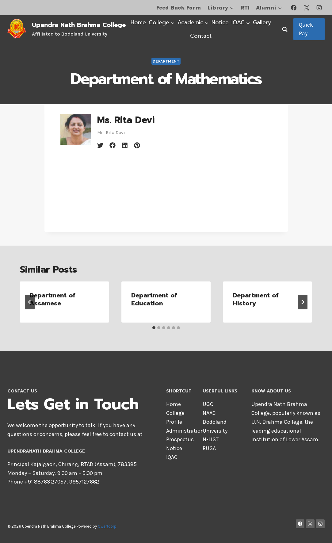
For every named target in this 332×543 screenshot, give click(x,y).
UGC (208, 404)
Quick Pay (306, 29)
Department (166, 61)
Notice (220, 22)
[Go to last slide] (30, 302)
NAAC (209, 413)
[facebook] (112, 145)
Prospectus (180, 439)
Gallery (262, 22)
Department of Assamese (52, 299)
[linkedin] (125, 145)
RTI (245, 7)
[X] (306, 7)
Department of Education (154, 299)
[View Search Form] (284, 29)
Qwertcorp (107, 526)
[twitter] (100, 145)
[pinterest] (137, 145)
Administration (185, 430)
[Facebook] (293, 7)
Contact (201, 36)
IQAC (171, 457)
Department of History (255, 299)
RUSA (209, 448)
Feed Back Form (178, 7)
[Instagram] (319, 7)
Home (138, 22)
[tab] (153, 327)
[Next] (302, 302)
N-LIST (211, 439)
